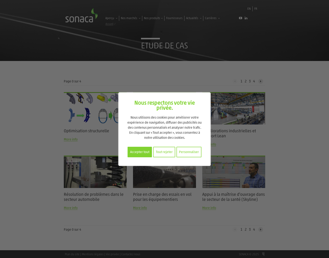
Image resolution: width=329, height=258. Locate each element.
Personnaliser (189, 152)
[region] (164, 129)
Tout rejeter (164, 152)
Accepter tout (139, 152)
